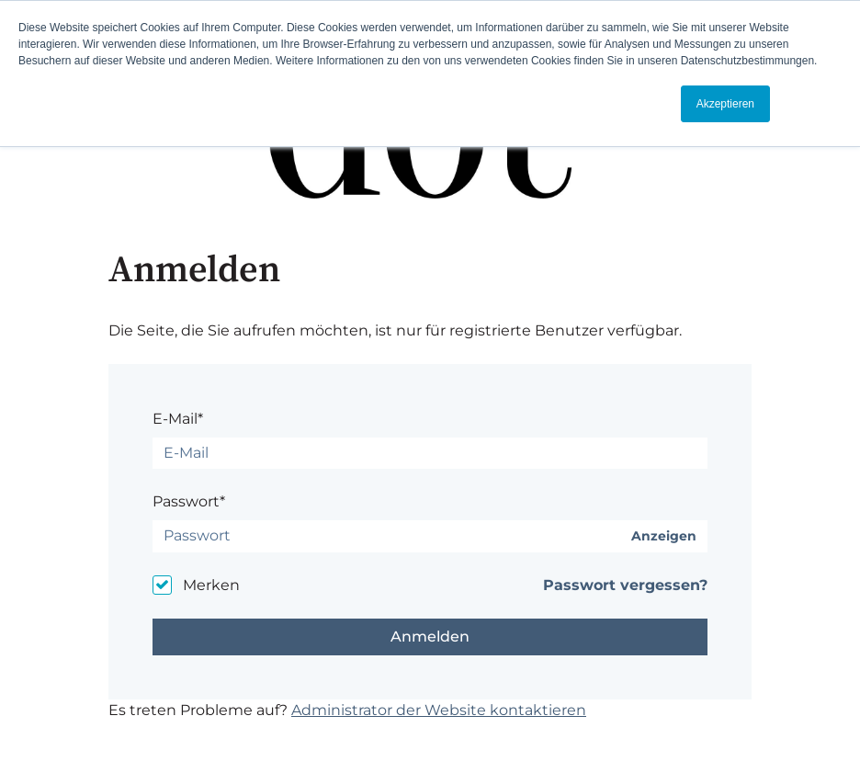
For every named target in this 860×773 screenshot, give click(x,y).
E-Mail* (178, 418)
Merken (211, 585)
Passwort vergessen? (625, 585)
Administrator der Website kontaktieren (438, 710)
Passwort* (189, 501)
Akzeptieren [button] (725, 103)
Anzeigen (663, 536)
